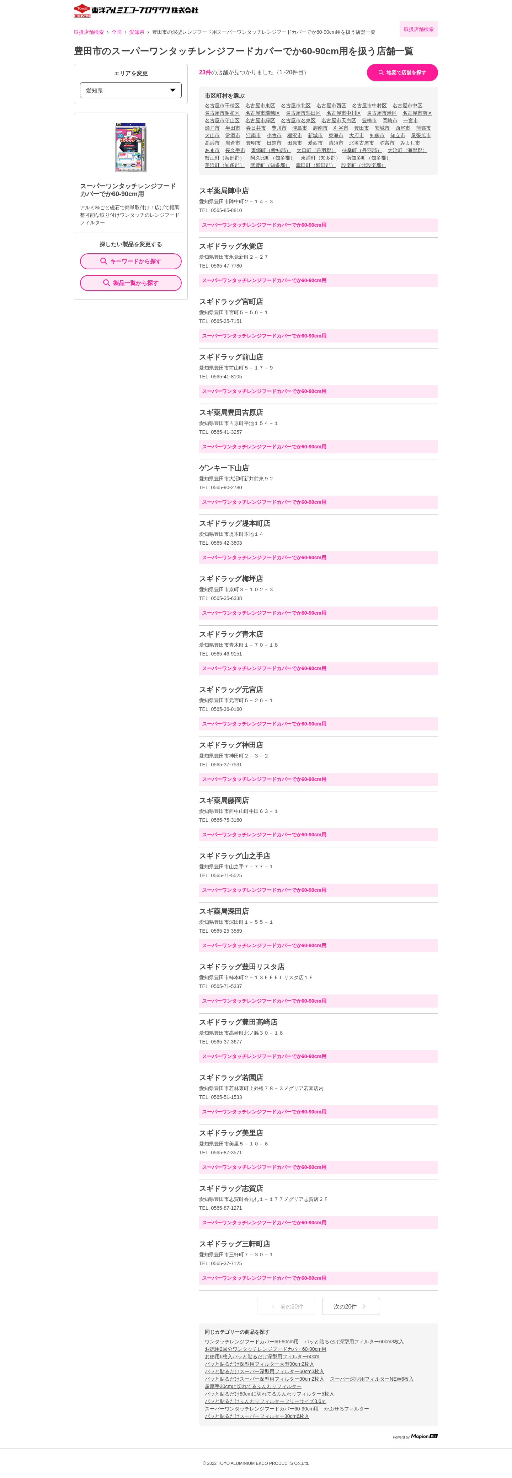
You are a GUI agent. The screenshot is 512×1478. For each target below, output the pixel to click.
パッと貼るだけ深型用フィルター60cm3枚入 (354, 1341)
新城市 (315, 135)
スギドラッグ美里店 (231, 1133)
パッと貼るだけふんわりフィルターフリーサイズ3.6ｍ (265, 1401)
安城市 (382, 128)
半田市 (232, 128)
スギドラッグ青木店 (231, 634)
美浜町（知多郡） (225, 165)
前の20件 (286, 1306)
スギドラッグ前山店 (231, 357)
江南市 (253, 135)
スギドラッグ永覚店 (231, 246)
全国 (117, 32)
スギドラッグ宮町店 (231, 302)
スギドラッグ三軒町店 (234, 1244)
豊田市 (361, 128)
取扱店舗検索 (89, 32)
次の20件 (351, 1306)
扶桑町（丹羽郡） (362, 150)
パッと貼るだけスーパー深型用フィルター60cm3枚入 (264, 1371)
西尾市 (402, 128)
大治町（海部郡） (407, 150)
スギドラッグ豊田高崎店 (238, 1022)
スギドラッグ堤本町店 (234, 523)
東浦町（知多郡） (321, 158)
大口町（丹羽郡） (316, 150)
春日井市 (256, 128)
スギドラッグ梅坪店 (231, 579)
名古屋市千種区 (222, 105)
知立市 (397, 135)
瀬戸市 (212, 128)
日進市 (274, 143)
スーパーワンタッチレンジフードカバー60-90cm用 (262, 1409)
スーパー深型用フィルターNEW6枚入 (372, 1379)
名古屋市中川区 (343, 113)
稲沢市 (294, 135)
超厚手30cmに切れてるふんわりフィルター (253, 1386)
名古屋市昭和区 (222, 113)
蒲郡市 (423, 128)
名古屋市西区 (331, 105)
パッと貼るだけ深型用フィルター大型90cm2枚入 (259, 1364)
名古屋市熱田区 (303, 113)
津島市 (299, 128)
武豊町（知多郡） (270, 165)
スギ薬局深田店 (224, 911)
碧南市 (320, 128)
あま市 (212, 150)
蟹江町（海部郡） (225, 158)
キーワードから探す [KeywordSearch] (130, 261)
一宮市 (410, 120)
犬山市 (212, 135)
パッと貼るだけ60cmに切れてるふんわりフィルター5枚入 (269, 1394)
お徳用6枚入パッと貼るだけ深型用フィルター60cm (262, 1356)
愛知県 (136, 32)
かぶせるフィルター (346, 1409)
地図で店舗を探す (402, 72)
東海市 (336, 135)
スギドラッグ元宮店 (231, 690)
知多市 (377, 135)
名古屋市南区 (417, 113)
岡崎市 (390, 120)
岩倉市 (232, 143)
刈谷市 (341, 128)
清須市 (336, 143)
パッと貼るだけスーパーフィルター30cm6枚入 (257, 1416)
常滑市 (232, 135)
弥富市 (387, 143)
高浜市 (212, 143)
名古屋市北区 (296, 105)
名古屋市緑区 (260, 120)
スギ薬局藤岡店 (224, 800)
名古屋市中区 (407, 105)
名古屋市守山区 (222, 120)
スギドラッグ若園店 (231, 1077)
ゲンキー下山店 (224, 468)
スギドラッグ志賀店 (231, 1188)
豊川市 (279, 128)
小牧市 (274, 135)
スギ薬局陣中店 (224, 191)
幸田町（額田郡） (316, 165)
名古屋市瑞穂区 (262, 113)
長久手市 (235, 150)
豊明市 (253, 143)
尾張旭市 (421, 135)
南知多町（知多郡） (368, 158)
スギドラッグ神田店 (231, 745)
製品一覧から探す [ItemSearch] (131, 282)
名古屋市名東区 (298, 120)
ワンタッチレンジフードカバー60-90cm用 (252, 1341)
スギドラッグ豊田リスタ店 (241, 967)
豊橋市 (369, 120)
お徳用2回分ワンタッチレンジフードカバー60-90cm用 (265, 1349)
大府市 (356, 135)
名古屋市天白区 (338, 120)
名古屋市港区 (382, 113)
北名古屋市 (361, 143)
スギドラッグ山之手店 (234, 856)
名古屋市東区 (260, 105)
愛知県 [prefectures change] (131, 90)
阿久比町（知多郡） (272, 158)
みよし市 (410, 143)
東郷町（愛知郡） (271, 150)
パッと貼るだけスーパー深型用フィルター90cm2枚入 (264, 1379)
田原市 (294, 143)
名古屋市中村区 (369, 105)
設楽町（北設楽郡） (363, 165)
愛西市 (315, 143)
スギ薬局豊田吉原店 (231, 412)
